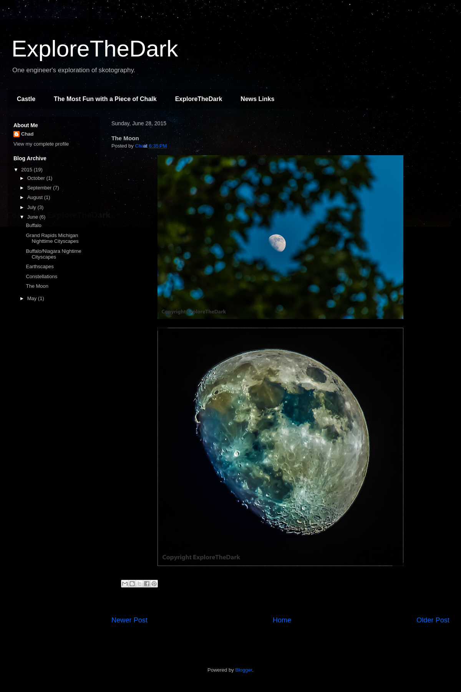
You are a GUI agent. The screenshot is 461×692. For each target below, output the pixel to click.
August (35, 197)
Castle (26, 99)
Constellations (41, 276)
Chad (27, 134)
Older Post (432, 620)
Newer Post (129, 620)
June (33, 217)
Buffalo (33, 225)
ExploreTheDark (95, 48)
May (32, 298)
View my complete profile (41, 144)
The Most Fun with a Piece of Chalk (105, 99)
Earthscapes (39, 266)
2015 (27, 170)
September (40, 188)
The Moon (37, 286)
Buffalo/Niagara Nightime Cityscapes (53, 254)
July (32, 207)
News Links (257, 99)
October (36, 178)
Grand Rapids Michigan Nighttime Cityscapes (52, 238)
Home (282, 620)
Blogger (243, 670)
